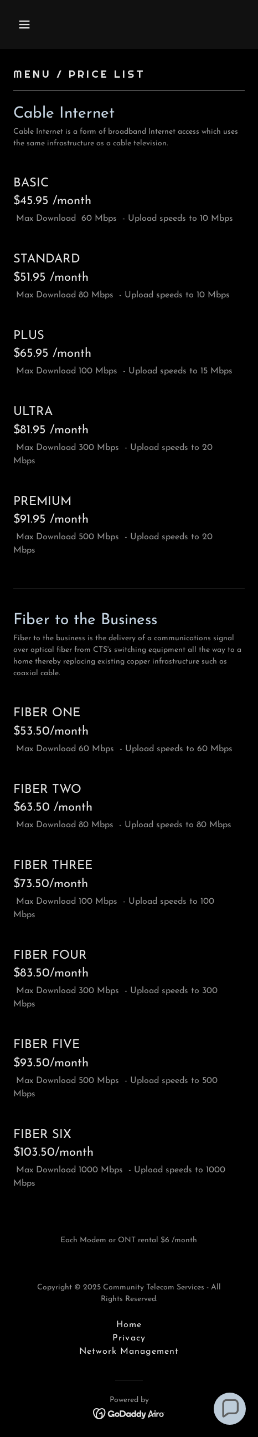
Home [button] (129, 1324)
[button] (39, 24)
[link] (129, 1413)
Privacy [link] (128, 1338)
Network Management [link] (129, 1351)
